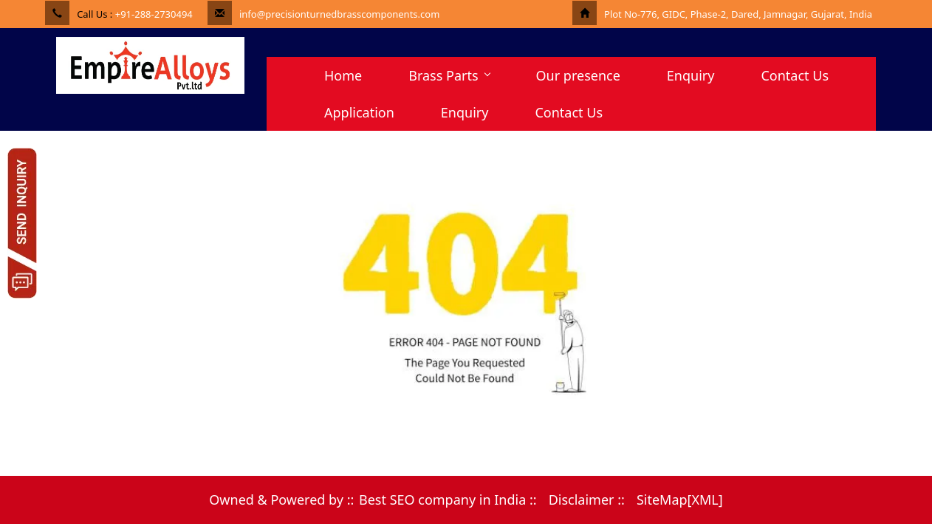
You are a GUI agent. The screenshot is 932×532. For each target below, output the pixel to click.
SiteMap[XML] (680, 499)
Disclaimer (581, 499)
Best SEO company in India (442, 499)
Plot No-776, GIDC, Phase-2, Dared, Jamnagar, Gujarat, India (738, 14)
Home (343, 75)
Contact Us (795, 75)
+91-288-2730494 (154, 14)
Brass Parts (448, 75)
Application (359, 112)
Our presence (578, 75)
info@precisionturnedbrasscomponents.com (339, 14)
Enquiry (691, 75)
